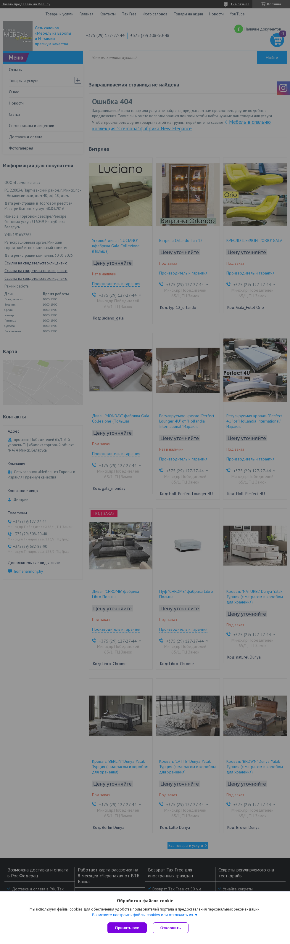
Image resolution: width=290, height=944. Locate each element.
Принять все (127, 928)
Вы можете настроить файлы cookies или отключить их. (143, 915)
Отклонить (170, 928)
